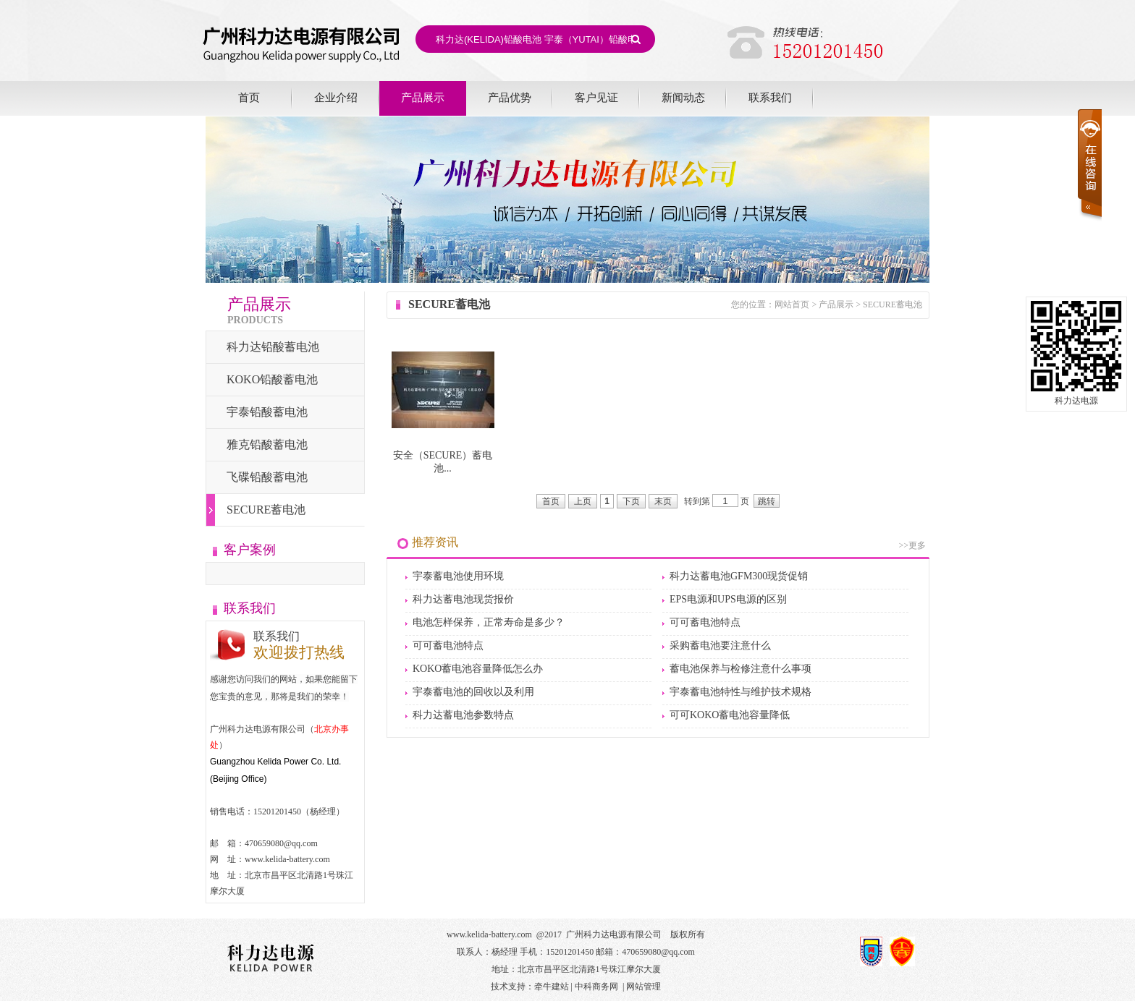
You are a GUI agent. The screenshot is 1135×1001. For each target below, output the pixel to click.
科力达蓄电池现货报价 (463, 599)
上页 (582, 501)
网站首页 (792, 304)
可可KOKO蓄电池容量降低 (730, 715)
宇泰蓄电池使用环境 (458, 576)
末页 (663, 501)
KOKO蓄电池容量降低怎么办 (478, 668)
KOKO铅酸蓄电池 (272, 379)
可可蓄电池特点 (705, 622)
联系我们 (770, 97)
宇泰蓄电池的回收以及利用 (473, 691)
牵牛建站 (551, 986)
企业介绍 (336, 97)
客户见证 (596, 97)
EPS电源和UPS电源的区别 (728, 599)
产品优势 (509, 97)
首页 (249, 97)
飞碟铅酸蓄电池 (267, 477)
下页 (631, 501)
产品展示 (422, 97)
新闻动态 (683, 97)
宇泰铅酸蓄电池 (267, 412)
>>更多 (912, 545)
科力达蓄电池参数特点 (463, 715)
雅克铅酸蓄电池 (267, 444)
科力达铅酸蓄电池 (273, 347)
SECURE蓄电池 (266, 509)
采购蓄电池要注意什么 (720, 645)
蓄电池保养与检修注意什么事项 (740, 668)
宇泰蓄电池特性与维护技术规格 (740, 691)
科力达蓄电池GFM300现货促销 (739, 576)
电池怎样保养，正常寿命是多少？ (489, 622)
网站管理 (643, 986)
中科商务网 (596, 986)
